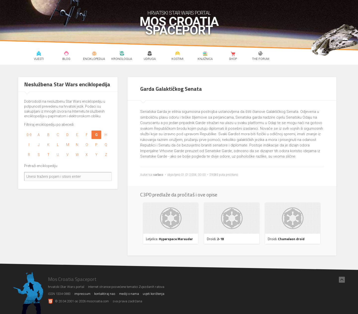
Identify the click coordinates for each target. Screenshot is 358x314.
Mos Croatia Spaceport (179, 26)
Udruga (149, 54)
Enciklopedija (94, 54)
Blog (66, 54)
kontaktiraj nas (104, 294)
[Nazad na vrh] (342, 280)
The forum (260, 54)
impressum (82, 294)
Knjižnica (205, 54)
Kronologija (122, 54)
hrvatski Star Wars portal (179, 13)
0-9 (29, 135)
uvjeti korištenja (153, 294)
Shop (233, 54)
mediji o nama (129, 294)
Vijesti (38, 54)
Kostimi (177, 54)
